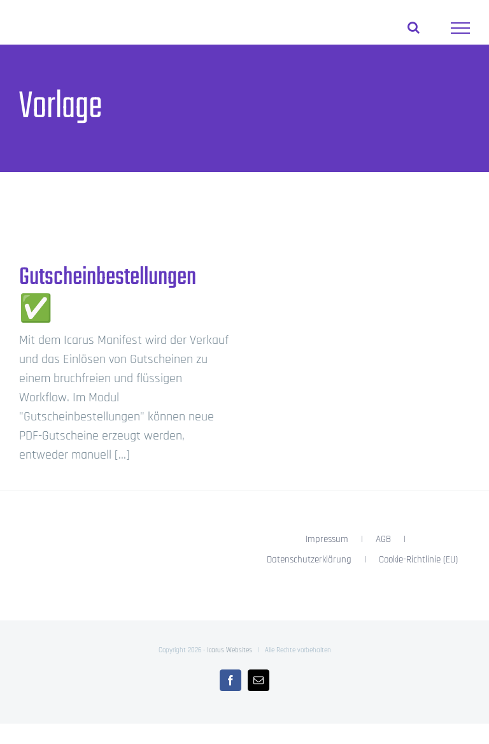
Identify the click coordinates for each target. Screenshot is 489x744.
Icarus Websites (229, 650)
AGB (383, 539)
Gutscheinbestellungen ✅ (107, 294)
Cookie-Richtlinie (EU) (418, 560)
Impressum (327, 539)
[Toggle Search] (414, 27)
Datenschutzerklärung (309, 560)
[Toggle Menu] (460, 28)
